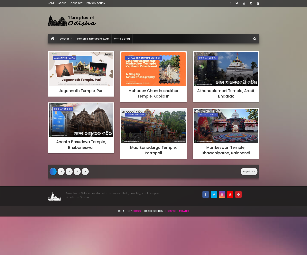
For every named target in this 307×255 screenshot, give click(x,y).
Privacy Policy (96, 3)
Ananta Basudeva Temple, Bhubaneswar (81, 144)
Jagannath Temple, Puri (81, 90)
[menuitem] (52, 38)
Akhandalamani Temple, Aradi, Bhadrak (226, 93)
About (62, 3)
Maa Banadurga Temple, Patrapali (153, 150)
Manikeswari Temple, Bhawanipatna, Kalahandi (226, 150)
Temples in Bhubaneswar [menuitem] (93, 39)
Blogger (138, 211)
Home (51, 3)
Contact (76, 3)
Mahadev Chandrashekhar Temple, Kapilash (153, 93)
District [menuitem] (64, 39)
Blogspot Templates (176, 211)
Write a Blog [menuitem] (122, 39)
